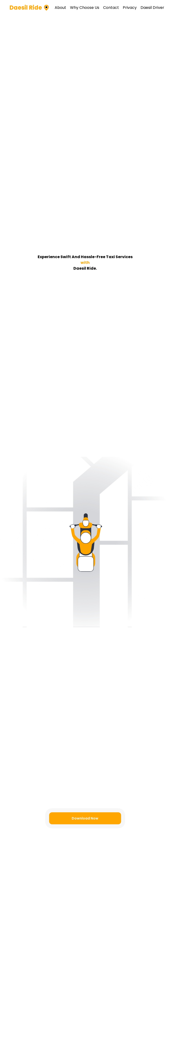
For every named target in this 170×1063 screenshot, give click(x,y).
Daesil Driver (152, 7)
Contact (111, 7)
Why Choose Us (84, 7)
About (60, 7)
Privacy (130, 7)
